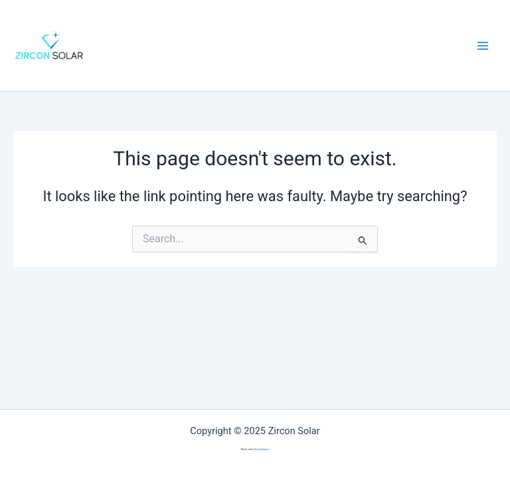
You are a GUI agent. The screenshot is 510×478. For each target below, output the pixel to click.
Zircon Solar (138, 45)
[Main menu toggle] (483, 46)
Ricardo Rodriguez (262, 450)
